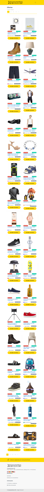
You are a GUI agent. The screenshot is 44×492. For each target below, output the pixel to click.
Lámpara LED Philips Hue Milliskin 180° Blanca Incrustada (13, 34)
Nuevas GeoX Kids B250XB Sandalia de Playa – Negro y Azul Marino (29, 179)
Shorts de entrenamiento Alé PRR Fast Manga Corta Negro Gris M (14, 203)
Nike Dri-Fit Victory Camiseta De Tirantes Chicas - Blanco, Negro (29, 131)
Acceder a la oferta (14, 38)
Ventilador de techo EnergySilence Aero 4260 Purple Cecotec (28, 82)
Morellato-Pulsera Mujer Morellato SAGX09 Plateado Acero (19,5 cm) (29, 155)
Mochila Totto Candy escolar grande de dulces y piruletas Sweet (29, 372)
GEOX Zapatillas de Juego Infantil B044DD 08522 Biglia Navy (13, 396)
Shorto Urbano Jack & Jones (13, 80)
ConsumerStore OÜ (12, 490)
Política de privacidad (11, 485)
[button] (35, 2)
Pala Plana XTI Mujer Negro (13, 444)
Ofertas (9, 475)
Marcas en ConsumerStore (12, 477)
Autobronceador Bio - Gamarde (14, 227)
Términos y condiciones (12, 483)
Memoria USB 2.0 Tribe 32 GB (29, 202)
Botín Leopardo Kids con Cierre (14, 347)
